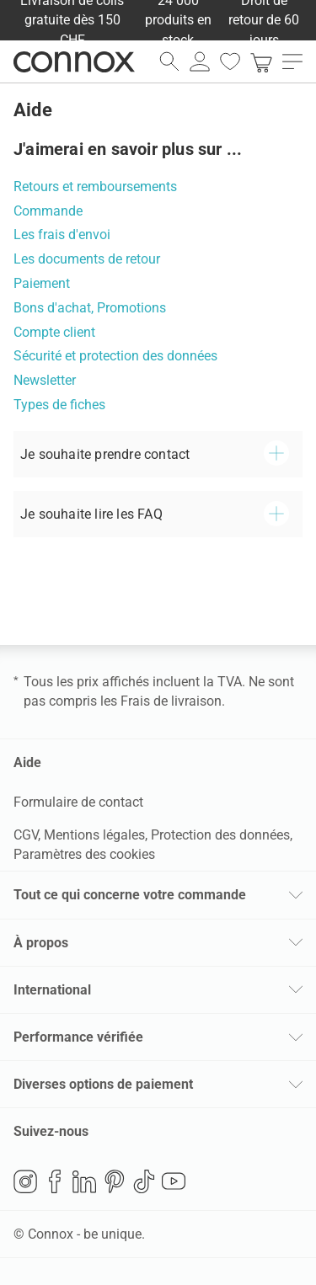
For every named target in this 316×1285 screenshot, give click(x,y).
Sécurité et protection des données (115, 356)
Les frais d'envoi (61, 235)
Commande (48, 211)
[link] (261, 61)
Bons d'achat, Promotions (89, 308)
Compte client (54, 332)
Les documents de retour (86, 259)
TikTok (144, 1181)
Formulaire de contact (78, 802)
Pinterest (114, 1181)
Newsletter (44, 380)
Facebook (55, 1181)
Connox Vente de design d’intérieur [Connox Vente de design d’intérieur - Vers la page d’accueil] (74, 61)
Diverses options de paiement (103, 1084)
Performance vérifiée (78, 1037)
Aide (27, 762)
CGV (25, 835)
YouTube (173, 1181)
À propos (40, 943)
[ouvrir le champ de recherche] (169, 61)
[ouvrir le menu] (292, 61)
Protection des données (220, 835)
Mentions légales (94, 835)
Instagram (25, 1181)
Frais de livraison (171, 701)
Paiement (41, 283)
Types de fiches (59, 405)
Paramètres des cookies (84, 854)
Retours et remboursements (95, 187)
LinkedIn (84, 1181)
